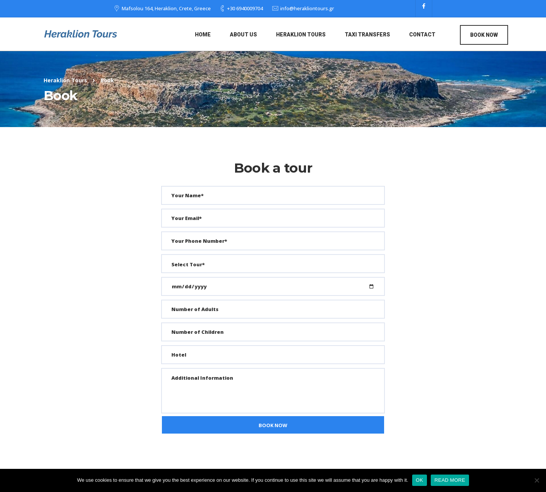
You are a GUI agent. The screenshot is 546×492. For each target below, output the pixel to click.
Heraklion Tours (301, 34)
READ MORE (450, 480)
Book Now (484, 35)
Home (203, 34)
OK (419, 480)
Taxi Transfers (367, 34)
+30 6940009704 (245, 8)
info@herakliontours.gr (307, 8)
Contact (422, 34)
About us (243, 34)
